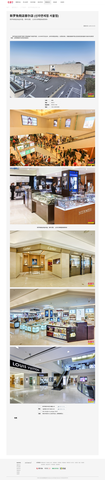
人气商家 (23, 7)
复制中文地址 (61, 406)
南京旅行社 (48, 464)
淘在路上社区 (49, 462)
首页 (7, 7)
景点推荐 (25, 2)
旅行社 (72, 462)
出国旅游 (59, 462)
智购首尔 (47, 2)
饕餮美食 (18, 2)
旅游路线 (58, 464)
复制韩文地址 (61, 409)
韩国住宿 (69, 462)
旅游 (79, 462)
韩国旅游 (55, 462)
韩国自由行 (43, 462)
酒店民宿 (40, 2)
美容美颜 (32, 2)
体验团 (55, 2)
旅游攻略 (43, 464)
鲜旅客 (82, 462)
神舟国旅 (53, 464)
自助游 (76, 462)
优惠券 (62, 2)
